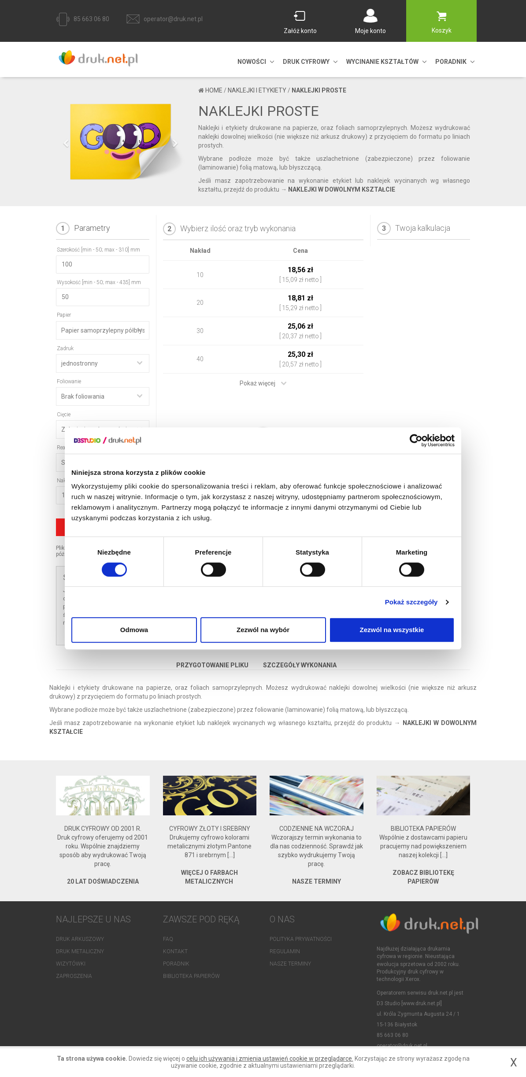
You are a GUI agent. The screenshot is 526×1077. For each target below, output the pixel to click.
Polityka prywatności (301, 939)
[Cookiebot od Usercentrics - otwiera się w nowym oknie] (416, 440)
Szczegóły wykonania (300, 665)
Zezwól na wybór (263, 629)
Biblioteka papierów (191, 976)
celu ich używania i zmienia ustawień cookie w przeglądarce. (269, 1058)
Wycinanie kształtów (382, 61)
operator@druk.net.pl (173, 18)
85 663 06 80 (91, 18)
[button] (65, 174)
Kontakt (175, 951)
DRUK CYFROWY (306, 61)
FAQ (168, 939)
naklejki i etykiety (257, 90)
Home (213, 90)
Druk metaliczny (80, 951)
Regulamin (285, 951)
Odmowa (134, 629)
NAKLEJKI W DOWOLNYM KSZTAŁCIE (341, 189)
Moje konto (370, 30)
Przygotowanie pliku (212, 665)
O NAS (282, 919)
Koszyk (442, 30)
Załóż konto (300, 30)
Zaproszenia (74, 976)
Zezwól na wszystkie (392, 629)
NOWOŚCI (251, 61)
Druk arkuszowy (80, 939)
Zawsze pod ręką (201, 919)
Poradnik (176, 964)
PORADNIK (451, 61)
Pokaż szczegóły (411, 602)
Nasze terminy (290, 964)
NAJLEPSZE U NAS (93, 919)
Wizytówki (70, 964)
